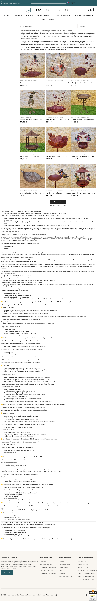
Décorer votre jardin (44, 15)
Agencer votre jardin (63, 15)
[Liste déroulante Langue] (72, 3)
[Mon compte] (90, 10)
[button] (88, 10)
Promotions (29, 15)
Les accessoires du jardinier (83, 15)
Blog (43, 19)
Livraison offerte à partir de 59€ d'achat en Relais (48, 3)
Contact (51, 19)
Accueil (7, 15)
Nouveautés (18, 15)
